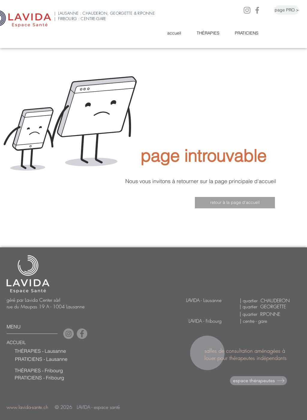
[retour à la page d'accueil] (235, 203)
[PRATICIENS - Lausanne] (52, 359)
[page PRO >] (286, 10)
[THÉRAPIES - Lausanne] (52, 351)
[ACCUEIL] (24, 342)
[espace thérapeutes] (258, 380)
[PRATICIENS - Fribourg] (52, 377)
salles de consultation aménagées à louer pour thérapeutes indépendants (246, 354)
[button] (211, 33)
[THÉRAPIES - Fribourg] (52, 370)
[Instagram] (247, 10)
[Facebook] (257, 10)
